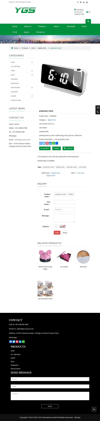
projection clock (48, 167)
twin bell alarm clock (45, 299)
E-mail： (47, 209)
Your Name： (47, 203)
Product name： (47, 195)
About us (27, 26)
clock (33, 48)
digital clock (42, 48)
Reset (65, 233)
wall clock (83, 267)
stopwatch (14, 92)
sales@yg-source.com (22, 140)
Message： (46, 216)
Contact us (40, 32)
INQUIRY (45, 148)
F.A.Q (14, 32)
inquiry (26, 32)
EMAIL (56, 148)
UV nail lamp (15, 66)
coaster (13, 96)
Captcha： (46, 226)
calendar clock (72, 167)
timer (13, 75)
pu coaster (64, 267)
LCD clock (82, 167)
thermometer (15, 87)
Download (71, 26)
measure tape (16, 100)
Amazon (68, 148)
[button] (46, 26)
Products (42, 26)
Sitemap (77, 417)
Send (57, 233)
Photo (84, 26)
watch (13, 70)
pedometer (15, 83)
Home (14, 26)
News (57, 26)
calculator (14, 79)
